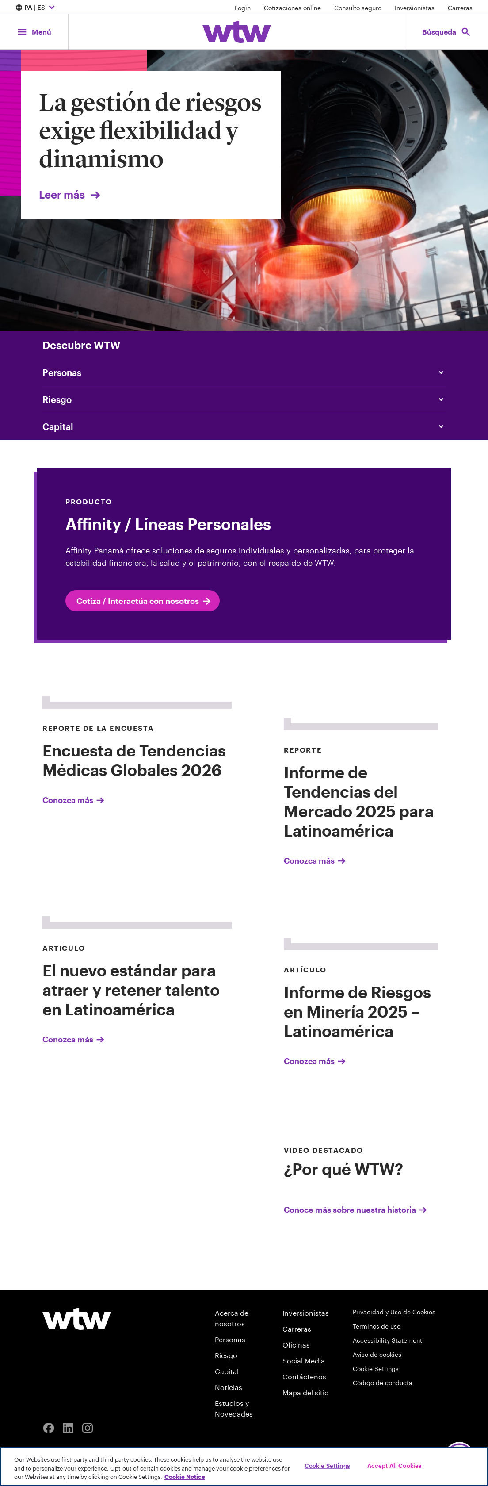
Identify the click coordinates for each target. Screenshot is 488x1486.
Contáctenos (304, 1376)
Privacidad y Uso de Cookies (394, 1312)
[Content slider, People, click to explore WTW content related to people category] (244, 372)
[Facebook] (48, 1428)
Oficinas (296, 1344)
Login (243, 8)
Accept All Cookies (394, 1465)
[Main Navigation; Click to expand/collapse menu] (34, 31)
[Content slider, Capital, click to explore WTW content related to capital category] (244, 426)
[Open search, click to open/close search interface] (446, 31)
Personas (230, 1339)
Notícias (228, 1387)
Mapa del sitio (305, 1392)
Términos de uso (376, 1326)
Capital (227, 1371)
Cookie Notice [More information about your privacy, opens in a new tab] (184, 1476)
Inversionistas (415, 8)
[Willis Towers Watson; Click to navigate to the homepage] (236, 31)
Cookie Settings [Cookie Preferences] (376, 1368)
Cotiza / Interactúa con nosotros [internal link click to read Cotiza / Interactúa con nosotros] (144, 601)
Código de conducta (382, 1382)
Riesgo (226, 1355)
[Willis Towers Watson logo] (76, 1319)
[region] (244, 1466)
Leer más (70, 194)
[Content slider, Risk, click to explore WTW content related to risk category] (244, 399)
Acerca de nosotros (231, 1318)
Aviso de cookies (377, 1354)
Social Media (303, 1360)
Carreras (460, 8)
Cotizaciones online (292, 8)
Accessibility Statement (387, 1340)
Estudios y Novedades (234, 1408)
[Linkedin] (68, 1428)
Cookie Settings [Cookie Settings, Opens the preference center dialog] (327, 1465)
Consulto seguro (357, 8)
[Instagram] (87, 1428)
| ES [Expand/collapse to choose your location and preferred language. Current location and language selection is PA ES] (36, 8)
